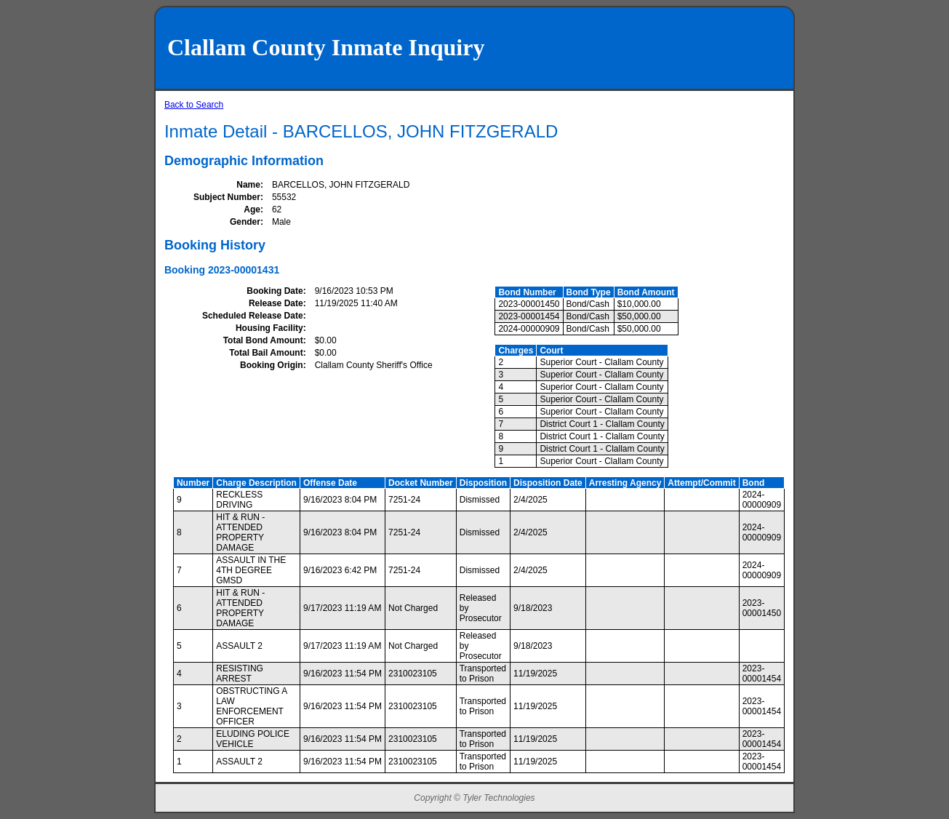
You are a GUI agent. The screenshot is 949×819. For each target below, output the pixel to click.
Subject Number (226, 197)
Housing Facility (269, 328)
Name (248, 185)
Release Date (276, 303)
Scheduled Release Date (252, 316)
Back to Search (193, 105)
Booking (184, 270)
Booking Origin (271, 365)
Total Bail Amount (266, 353)
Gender (245, 222)
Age (252, 209)
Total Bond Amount (263, 340)
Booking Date (275, 291)
